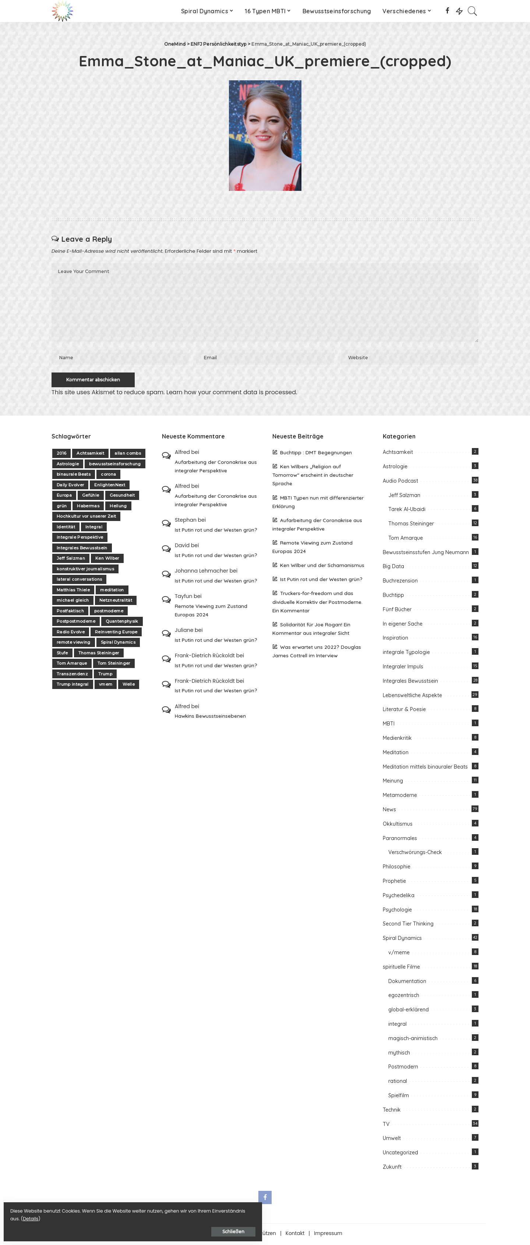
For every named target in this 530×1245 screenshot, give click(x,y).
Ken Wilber (107, 560)
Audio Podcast (400, 482)
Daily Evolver (70, 486)
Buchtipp (393, 597)
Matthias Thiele (73, 591)
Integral (93, 528)
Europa (64, 497)
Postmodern (403, 1069)
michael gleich (73, 602)
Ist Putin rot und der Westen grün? (216, 531)
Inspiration (395, 640)
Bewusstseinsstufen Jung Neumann (426, 554)
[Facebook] (447, 11)
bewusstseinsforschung (115, 465)
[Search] (472, 11)
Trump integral (73, 686)
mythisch (399, 1054)
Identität (66, 528)
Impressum (328, 1235)
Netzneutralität (115, 602)
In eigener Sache (403, 625)
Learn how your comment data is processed (231, 394)
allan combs (127, 455)
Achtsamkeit (90, 455)
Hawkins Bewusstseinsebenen (210, 718)
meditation (112, 591)
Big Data (393, 568)
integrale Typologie (406, 654)
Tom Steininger (114, 665)
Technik (392, 1111)
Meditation (396, 754)
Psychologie (397, 911)
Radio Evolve (71, 633)
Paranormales (400, 840)
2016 (61, 455)
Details (82, 1216)
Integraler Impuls (403, 668)
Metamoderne (400, 797)
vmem (105, 686)
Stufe (62, 654)
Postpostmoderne (76, 623)
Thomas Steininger (98, 654)
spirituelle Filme (401, 968)
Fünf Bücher (397, 611)
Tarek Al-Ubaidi (406, 511)
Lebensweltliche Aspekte (412, 697)
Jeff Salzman (71, 560)
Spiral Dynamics (118, 644)
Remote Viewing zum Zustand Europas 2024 (211, 612)
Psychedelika (398, 897)
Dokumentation (407, 983)
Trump (105, 675)
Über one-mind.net (211, 1235)
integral (397, 1025)
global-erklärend (408, 1011)
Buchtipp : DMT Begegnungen (316, 454)
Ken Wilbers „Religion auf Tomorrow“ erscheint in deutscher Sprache (312, 477)
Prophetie (394, 882)
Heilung (118, 507)
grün (62, 507)
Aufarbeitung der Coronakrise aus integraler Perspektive (216, 468)
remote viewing (74, 644)
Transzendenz (72, 675)
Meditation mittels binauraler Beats (425, 768)
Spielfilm (398, 1097)
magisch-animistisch (413, 1040)
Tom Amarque (72, 665)
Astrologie (68, 465)
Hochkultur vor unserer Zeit (86, 518)
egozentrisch (403, 997)
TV (386, 1126)
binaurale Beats (74, 476)
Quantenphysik (122, 623)
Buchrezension (400, 583)
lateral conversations (79, 581)
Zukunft (392, 1168)
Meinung (393, 783)
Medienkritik (397, 740)
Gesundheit (122, 497)
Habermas (88, 507)
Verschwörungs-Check (415, 854)
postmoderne (108, 612)
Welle (129, 686)
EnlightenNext (109, 486)
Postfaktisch (70, 612)
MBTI (389, 726)
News (389, 811)
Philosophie (396, 868)
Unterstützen (260, 1235)
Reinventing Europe (116, 633)
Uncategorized (400, 1154)
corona (108, 476)
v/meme (399, 954)
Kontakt (295, 1235)
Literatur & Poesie (404, 711)
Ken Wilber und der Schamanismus (322, 567)
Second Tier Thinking (408, 926)
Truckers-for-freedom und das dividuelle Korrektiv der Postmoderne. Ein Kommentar (317, 603)
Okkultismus (398, 825)
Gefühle (90, 497)
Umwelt (392, 1140)
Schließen (86, 1229)
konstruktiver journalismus (85, 570)
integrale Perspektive (80, 539)
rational (397, 1083)
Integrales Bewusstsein (82, 549)
